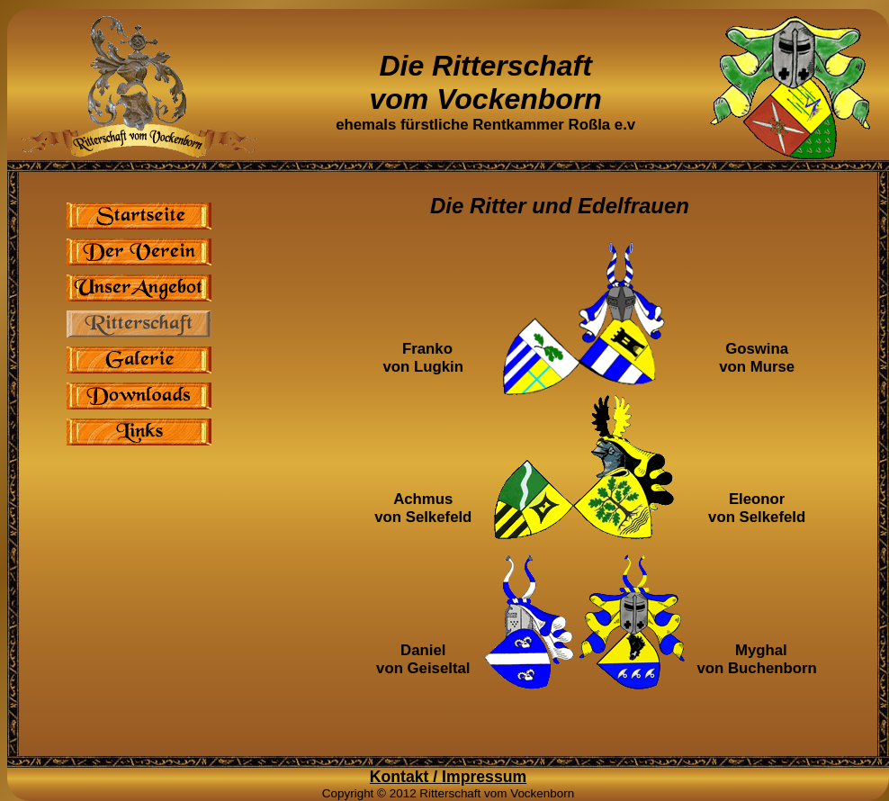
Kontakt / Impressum (448, 777)
